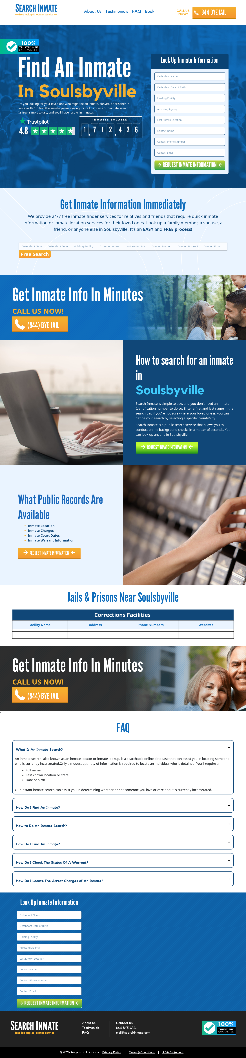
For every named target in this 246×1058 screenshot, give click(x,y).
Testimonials (90, 1028)
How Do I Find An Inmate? (38, 808)
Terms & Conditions (142, 1052)
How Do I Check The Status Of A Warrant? (52, 863)
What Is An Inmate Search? (39, 750)
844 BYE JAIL (214, 12)
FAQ (85, 1033)
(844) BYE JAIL (44, 322)
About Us (89, 1023)
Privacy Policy (110, 1052)
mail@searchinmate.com (133, 1033)
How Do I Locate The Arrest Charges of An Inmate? (59, 881)
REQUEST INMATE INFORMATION (171, 445)
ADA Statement (174, 1052)
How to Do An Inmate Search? (41, 826)
